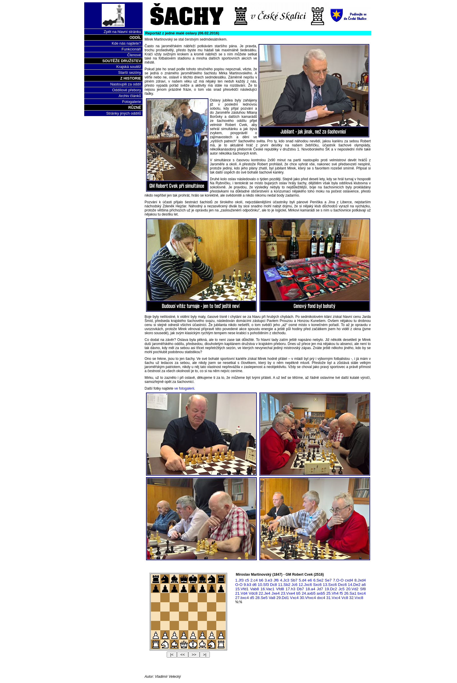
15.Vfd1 (242, 589)
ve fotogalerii (184, 388)
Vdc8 (253, 593)
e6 (310, 580)
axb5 (321, 593)
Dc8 (273, 584)
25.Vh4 (332, 593)
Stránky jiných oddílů (123, 113)
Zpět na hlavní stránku (122, 31)
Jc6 (294, 584)
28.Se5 (261, 598)
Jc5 (341, 589)
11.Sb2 (284, 584)
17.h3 (290, 589)
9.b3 (247, 584)
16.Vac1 (268, 589)
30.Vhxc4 (308, 598)
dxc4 (321, 598)
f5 (341, 593)
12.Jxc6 (305, 584)
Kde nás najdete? (126, 43)
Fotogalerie (131, 101)
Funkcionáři (131, 49)
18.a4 (310, 589)
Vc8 (344, 598)
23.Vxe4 (288, 593)
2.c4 (254, 580)
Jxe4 (275, 593)
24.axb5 (308, 593)
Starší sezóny (129, 72)
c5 (247, 580)
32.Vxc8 (356, 598)
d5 (252, 598)
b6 (261, 580)
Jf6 (276, 580)
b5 (298, 593)
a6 (363, 584)
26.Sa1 (350, 593)
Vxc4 (294, 598)
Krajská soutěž (128, 66)
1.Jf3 (239, 580)
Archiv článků (130, 96)
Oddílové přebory (126, 90)
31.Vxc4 (333, 598)
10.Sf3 (263, 584)
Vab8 (254, 589)
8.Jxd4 (360, 580)
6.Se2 (318, 580)
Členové (134, 55)
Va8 (272, 598)
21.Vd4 (241, 593)
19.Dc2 (331, 589)
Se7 (328, 580)
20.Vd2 (352, 589)
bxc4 (362, 593)
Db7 (300, 589)
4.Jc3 (284, 580)
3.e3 (268, 580)
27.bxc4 (242, 598)
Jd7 (320, 589)
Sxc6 (317, 584)
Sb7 (294, 580)
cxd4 (349, 580)
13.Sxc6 (330, 584)
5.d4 (302, 580)
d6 (254, 584)
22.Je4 (264, 593)
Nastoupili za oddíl (125, 84)
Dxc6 (342, 584)
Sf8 (363, 589)
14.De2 (354, 584)
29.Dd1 (282, 598)
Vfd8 (280, 589)
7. (338, 580)
